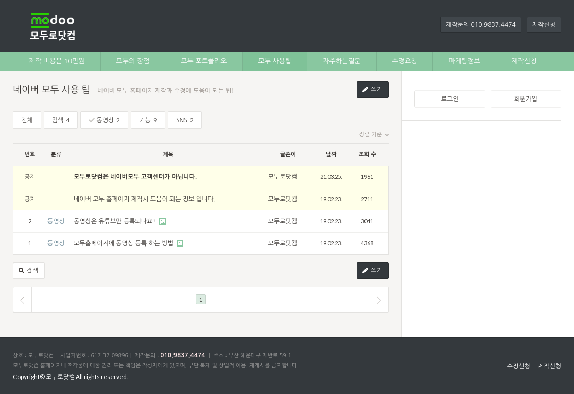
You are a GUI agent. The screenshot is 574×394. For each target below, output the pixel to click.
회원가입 (525, 99)
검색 (61, 120)
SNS (185, 120)
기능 (148, 120)
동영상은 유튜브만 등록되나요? (116, 221)
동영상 (104, 120)
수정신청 (518, 366)
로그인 (450, 99)
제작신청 (543, 25)
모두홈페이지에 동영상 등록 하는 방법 (124, 243)
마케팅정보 (464, 61)
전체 (27, 120)
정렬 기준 (374, 135)
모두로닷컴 (282, 177)
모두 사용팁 (275, 61)
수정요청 (405, 61)
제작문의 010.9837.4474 (481, 25)
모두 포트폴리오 (204, 61)
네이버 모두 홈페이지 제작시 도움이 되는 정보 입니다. (144, 199)
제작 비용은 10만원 (57, 61)
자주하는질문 (341, 61)
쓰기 (372, 90)
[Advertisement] (487, 198)
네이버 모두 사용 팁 (51, 89)
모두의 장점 (133, 61)
